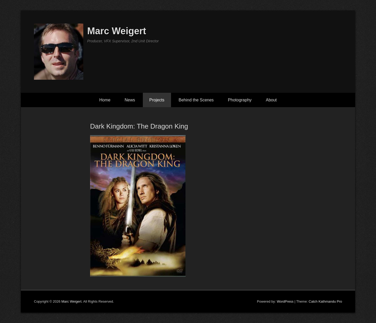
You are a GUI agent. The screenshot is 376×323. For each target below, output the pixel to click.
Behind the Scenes (196, 100)
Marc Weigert (116, 31)
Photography (240, 100)
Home (104, 100)
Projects (156, 100)
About (271, 100)
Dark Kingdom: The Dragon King (139, 126)
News (130, 100)
